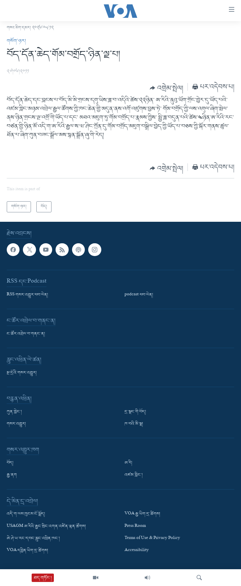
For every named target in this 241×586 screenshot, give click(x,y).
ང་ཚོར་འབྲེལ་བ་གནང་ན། (26, 334)
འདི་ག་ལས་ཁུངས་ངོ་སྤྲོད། (26, 514)
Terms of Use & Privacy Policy (152, 538)
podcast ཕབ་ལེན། (139, 295)
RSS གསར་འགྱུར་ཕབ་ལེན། (27, 295)
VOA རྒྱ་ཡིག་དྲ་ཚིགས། (142, 514)
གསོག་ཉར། (16, 41)
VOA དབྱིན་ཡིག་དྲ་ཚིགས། (27, 550)
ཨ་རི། (128, 463)
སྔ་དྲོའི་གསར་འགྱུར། (22, 373)
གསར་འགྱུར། (16, 424)
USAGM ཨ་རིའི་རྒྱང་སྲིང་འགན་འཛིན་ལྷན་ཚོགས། (46, 526)
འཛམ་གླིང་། (134, 475)
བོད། (10, 463)
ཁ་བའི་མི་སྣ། (134, 424)
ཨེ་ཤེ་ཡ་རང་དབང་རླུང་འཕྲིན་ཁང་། (33, 538)
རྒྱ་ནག (12, 475)
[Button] (166, 88)
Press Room (135, 526)
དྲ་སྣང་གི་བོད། (135, 412)
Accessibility (137, 550)
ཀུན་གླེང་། (14, 412)
